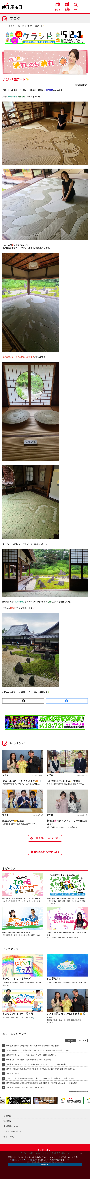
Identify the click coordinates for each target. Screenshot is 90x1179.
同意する (45, 1164)
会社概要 (7, 1116)
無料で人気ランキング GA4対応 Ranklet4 (77, 1091)
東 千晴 (21, 26)
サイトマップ (9, 1137)
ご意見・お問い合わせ (13, 1131)
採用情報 (7, 1121)
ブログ (11, 26)
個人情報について (11, 1126)
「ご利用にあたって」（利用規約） (23, 1160)
